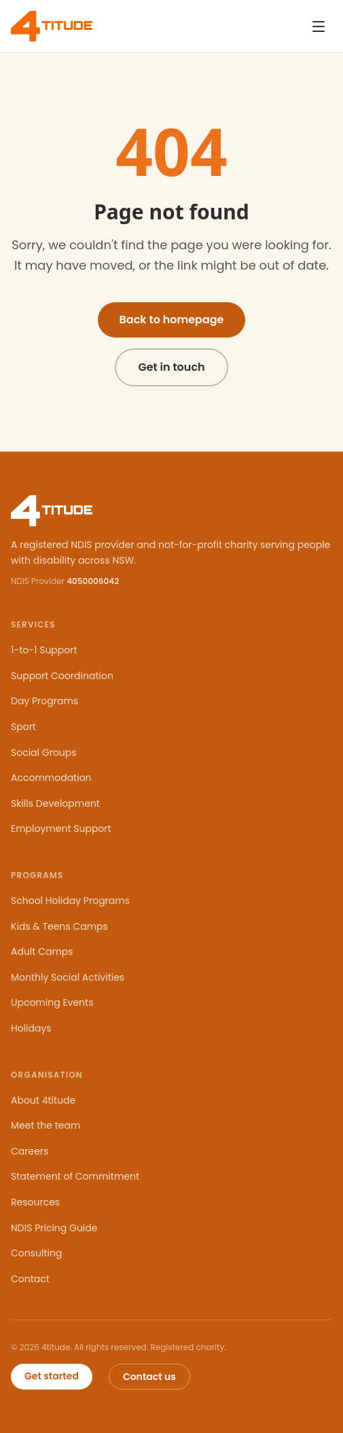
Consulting (36, 1253)
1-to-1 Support (44, 650)
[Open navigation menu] (318, 26)
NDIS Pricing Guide (54, 1228)
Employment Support (61, 828)
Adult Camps (42, 951)
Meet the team (45, 1125)
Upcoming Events (52, 1002)
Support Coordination (62, 676)
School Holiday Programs (70, 900)
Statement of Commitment (75, 1176)
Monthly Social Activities (67, 977)
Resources (35, 1202)
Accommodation (51, 777)
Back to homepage (172, 319)
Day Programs (44, 701)
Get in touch (171, 367)
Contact (30, 1279)
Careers (29, 1151)
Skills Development (55, 803)
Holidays (31, 1028)
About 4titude (43, 1100)
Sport (23, 726)
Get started (51, 1376)
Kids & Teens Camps (59, 926)
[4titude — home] (51, 26)
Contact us (149, 1376)
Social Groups (44, 752)
